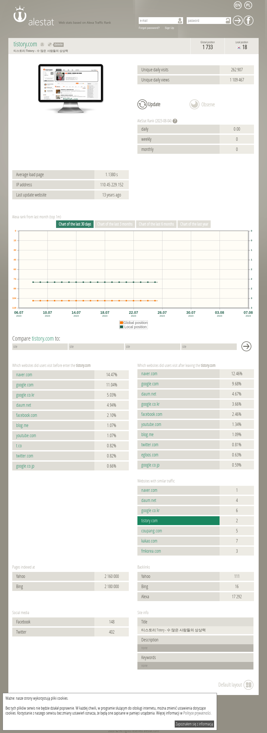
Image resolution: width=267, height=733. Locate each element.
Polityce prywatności (197, 713)
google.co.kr (25, 395)
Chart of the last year (194, 224)
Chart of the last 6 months (156, 224)
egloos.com (149, 455)
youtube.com (26, 435)
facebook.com (26, 415)
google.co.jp (25, 466)
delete (58, 44)
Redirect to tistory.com (49, 44)
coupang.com (151, 531)
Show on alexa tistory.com (42, 44)
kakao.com (149, 541)
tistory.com (149, 521)
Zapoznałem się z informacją (194, 724)
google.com (24, 385)
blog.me (22, 425)
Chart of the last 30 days (75, 224)
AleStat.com (72, 15)
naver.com (24, 375)
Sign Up (169, 28)
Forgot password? (149, 28)
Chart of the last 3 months (114, 224)
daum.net (23, 405)
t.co (19, 446)
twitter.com (24, 456)
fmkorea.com (151, 551)
